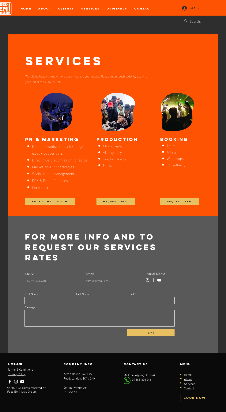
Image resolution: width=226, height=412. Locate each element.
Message (30, 307)
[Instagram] (147, 280)
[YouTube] (159, 280)
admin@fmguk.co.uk (99, 280)
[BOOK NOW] (194, 398)
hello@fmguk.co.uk (143, 375)
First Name (31, 294)
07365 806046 (142, 380)
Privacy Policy (16, 374)
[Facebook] (153, 280)
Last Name (82, 294)
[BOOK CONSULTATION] (50, 201)
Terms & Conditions (20, 370)
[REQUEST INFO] (115, 201)
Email (130, 294)
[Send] (151, 332)
